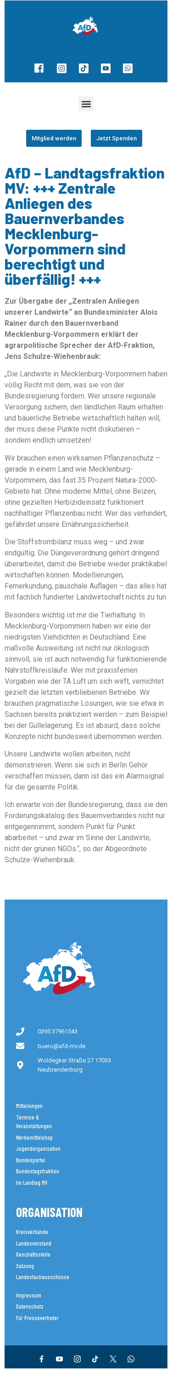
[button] (86, 103)
